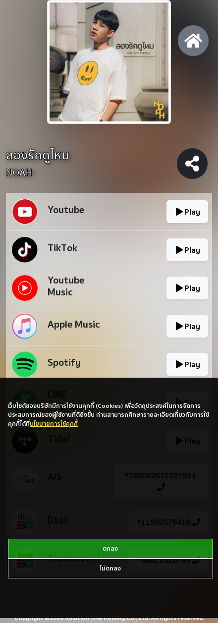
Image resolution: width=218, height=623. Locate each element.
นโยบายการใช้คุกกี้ (54, 423)
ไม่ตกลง (110, 568)
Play (187, 212)
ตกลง (110, 548)
